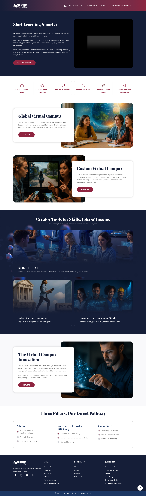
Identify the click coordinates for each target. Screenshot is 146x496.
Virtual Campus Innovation (113, 483)
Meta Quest (78, 477)
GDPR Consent (48, 477)
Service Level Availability (51, 483)
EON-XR (107, 473)
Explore (26, 134)
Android (76, 470)
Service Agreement (50, 480)
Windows (77, 473)
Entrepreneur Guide (111, 480)
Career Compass (110, 477)
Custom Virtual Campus (120, 6)
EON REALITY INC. (68, 493)
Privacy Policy (48, 467)
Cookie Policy (48, 470)
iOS (75, 467)
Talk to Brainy (24, 63)
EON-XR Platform (73, 6)
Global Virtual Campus (96, 6)
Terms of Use (48, 473)
